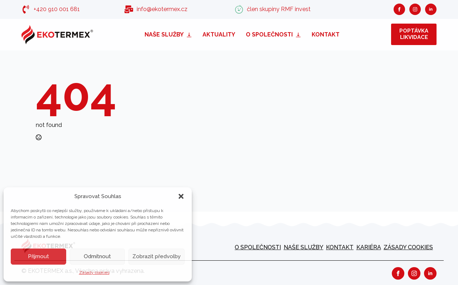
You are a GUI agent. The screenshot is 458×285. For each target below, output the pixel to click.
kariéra (368, 247)
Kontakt (326, 34)
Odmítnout (97, 256)
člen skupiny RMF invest (279, 9)
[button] (181, 196)
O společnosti (269, 34)
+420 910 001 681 (57, 9)
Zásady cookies (94, 272)
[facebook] (399, 9)
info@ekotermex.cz (162, 9)
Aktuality (219, 34)
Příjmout (38, 256)
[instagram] (415, 9)
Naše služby (164, 34)
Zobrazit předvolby (156, 256)
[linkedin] (431, 9)
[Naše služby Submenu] (190, 34)
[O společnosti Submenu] (299, 34)
